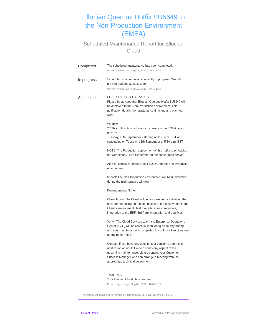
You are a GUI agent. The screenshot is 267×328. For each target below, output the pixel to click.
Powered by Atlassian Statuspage (169, 313)
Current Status (88, 313)
